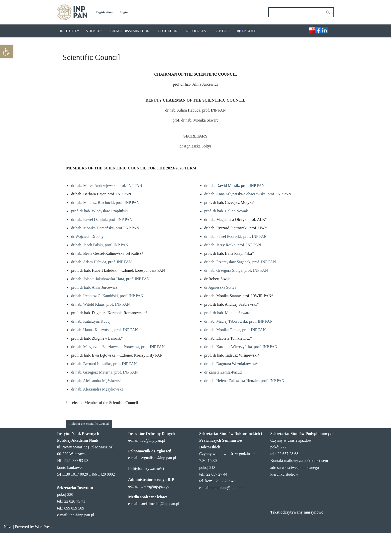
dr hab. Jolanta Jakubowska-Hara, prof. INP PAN (110, 279)
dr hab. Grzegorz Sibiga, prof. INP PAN (236, 270)
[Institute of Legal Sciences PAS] (72, 12)
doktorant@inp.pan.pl (228, 488)
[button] (6, 51)
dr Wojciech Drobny (87, 236)
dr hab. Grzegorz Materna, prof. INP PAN (104, 372)
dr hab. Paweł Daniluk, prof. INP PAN (101, 219)
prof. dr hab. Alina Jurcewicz (94, 287)
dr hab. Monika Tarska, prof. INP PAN (235, 330)
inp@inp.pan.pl (81, 515)
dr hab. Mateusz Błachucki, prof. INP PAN (105, 202)
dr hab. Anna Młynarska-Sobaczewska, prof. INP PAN (247, 194)
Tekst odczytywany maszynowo (296, 512)
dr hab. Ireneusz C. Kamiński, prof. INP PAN (107, 296)
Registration (104, 12)
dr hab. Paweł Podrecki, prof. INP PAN (235, 236)
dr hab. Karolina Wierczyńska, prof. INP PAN (240, 347)
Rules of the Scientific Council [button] (89, 423)
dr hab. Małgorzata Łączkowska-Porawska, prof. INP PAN (118, 347)
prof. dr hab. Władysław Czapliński (99, 211)
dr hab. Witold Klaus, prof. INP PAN (100, 304)
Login (124, 12)
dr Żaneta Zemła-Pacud (223, 372)
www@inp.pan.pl (154, 486)
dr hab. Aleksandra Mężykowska (97, 381)
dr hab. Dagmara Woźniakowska (230, 364)
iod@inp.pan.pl (152, 440)
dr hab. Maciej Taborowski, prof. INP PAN (238, 321)
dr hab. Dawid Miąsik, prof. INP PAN (234, 185)
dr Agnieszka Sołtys (220, 287)
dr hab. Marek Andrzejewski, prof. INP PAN (106, 185)
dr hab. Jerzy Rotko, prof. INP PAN (232, 245)
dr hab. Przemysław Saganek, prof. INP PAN (240, 262)
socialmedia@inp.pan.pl (159, 504)
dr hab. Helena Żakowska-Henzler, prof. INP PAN (244, 381)
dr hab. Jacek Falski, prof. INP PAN (99, 245)
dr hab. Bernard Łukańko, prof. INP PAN (104, 364)
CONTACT (222, 31)
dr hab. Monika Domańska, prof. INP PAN (105, 228)
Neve (8, 527)
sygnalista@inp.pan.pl (158, 458)
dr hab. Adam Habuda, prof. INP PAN (101, 262)
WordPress (43, 527)
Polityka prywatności (146, 468)
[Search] (295, 12)
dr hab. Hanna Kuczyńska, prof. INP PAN (104, 330)
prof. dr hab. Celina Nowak (226, 211)
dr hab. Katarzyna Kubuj (90, 321)
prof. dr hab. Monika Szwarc (227, 313)
